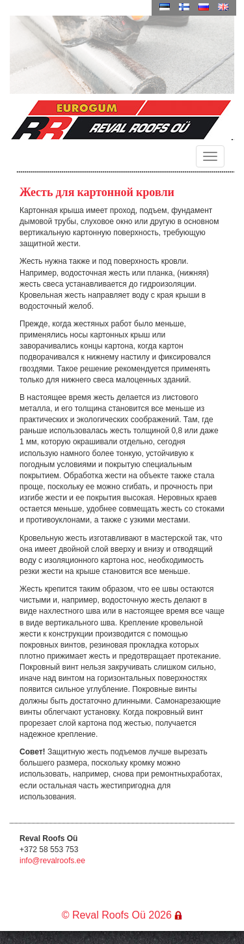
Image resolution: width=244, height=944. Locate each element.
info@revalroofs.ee (52, 860)
